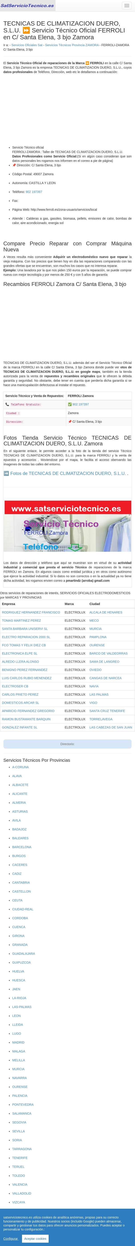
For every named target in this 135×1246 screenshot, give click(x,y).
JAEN (16, 989)
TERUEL (18, 1167)
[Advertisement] (67, 110)
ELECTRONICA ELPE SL (20, 653)
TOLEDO (18, 1175)
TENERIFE (20, 1158)
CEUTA (17, 900)
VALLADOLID (21, 1193)
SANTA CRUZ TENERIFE (107, 711)
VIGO (93, 702)
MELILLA (18, 1060)
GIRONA (18, 936)
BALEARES (20, 838)
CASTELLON (21, 891)
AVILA (16, 820)
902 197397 (34, 192)
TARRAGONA (22, 1149)
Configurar (11, 1238)
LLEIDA (17, 1024)
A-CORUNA (20, 767)
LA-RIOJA (19, 998)
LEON (16, 1016)
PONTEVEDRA (23, 1104)
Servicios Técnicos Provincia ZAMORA (72, 45)
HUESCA (18, 980)
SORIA (17, 1140)
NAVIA (94, 686)
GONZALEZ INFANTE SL (19, 727)
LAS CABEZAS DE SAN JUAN (110, 727)
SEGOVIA (19, 1122)
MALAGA (18, 1051)
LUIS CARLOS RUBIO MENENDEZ (27, 678)
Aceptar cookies (35, 1238)
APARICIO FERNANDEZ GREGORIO (28, 711)
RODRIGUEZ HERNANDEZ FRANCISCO (31, 612)
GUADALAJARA (23, 953)
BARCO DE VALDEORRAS (108, 653)
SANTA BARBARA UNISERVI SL (25, 629)
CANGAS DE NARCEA (105, 678)
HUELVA (18, 971)
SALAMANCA (21, 1113)
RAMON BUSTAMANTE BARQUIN (26, 719)
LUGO (16, 1033)
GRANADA (20, 944)
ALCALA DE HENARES (105, 612)
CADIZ (17, 873)
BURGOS (19, 856)
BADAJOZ (19, 829)
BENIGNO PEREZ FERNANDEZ (25, 670)
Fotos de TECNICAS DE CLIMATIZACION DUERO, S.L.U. (68, 473)
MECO (94, 620)
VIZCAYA (18, 1202)
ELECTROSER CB (15, 686)
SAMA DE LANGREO (104, 661)
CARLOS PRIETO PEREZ (20, 694)
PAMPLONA (98, 637)
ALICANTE (19, 794)
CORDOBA (20, 918)
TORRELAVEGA (101, 719)
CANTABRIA (21, 882)
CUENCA (18, 927)
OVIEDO (95, 670)
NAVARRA (19, 1078)
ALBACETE (20, 785)
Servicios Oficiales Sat (27, 45)
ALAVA (17, 776)
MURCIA (95, 629)
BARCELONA (21, 847)
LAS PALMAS (99, 694)
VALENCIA (19, 1184)
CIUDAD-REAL (22, 909)
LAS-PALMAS (22, 1007)
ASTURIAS (20, 811)
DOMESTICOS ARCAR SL (20, 702)
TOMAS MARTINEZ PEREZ (21, 620)
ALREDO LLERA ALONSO (20, 661)
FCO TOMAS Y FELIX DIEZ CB (24, 645)
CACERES (19, 865)
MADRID (18, 1042)
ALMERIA (19, 802)
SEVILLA (18, 1131)
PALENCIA (19, 1095)
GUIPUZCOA (21, 962)
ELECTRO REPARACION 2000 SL (26, 637)
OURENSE (97, 645)
